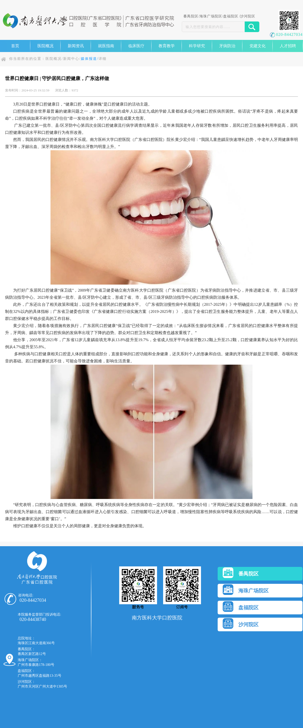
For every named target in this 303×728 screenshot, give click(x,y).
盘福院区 (230, 16)
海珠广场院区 (210, 16)
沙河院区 (247, 16)
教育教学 (167, 46)
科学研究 (197, 46)
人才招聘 (288, 46)
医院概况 (45, 46)
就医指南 (106, 46)
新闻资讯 (76, 46)
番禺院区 (190, 16)
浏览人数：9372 (66, 90)
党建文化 (257, 46)
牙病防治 (227, 46)
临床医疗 (136, 46)
